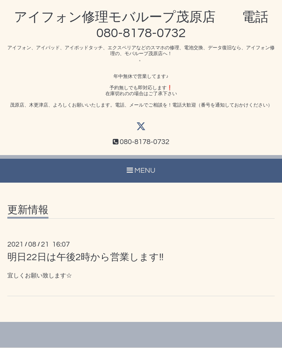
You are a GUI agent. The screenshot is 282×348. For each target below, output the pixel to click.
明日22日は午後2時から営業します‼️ (85, 257)
